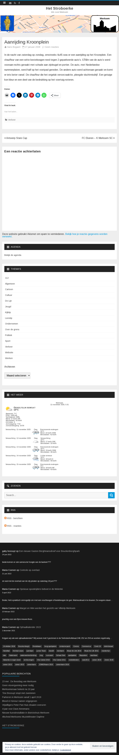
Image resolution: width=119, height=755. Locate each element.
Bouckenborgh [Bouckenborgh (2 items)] (23, 646)
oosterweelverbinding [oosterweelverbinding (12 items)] (28, 655)
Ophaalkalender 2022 (30, 627)
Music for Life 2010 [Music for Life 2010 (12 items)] (74, 651)
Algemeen (10, 283)
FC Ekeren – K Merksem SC (98, 138)
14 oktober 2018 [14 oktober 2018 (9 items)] (9, 646)
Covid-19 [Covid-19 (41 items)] (97, 646)
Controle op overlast (30, 570)
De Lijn (8, 301)
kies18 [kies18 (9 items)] (51, 651)
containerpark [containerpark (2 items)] (65, 646)
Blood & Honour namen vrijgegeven (19, 701)
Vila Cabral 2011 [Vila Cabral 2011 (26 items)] (59, 660)
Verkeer (12, 120)
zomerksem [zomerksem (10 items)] (31, 664)
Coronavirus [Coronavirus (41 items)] (86, 646)
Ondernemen (11, 323)
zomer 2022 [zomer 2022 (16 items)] (19, 664)
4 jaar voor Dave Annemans (15, 709)
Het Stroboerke (59, 8)
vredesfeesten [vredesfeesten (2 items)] (74, 660)
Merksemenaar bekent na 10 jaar (18, 689)
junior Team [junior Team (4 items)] (41, 651)
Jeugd (8, 306)
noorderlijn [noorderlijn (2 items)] (106, 651)
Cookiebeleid (65, 750)
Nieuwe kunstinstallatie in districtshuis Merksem (25, 712)
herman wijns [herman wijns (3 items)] (18, 651)
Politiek (8, 335)
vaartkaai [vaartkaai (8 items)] (93, 655)
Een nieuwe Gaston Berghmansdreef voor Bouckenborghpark (49, 551)
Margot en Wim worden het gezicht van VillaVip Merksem (47, 608)
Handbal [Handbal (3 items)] (6, 651)
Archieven (9, 367)
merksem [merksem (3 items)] (60, 651)
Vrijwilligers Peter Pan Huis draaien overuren (24, 705)
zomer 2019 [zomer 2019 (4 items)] (96, 660)
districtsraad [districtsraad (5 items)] (108, 646)
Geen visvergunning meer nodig (18, 685)
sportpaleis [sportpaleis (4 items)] (72, 655)
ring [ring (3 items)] (41, 655)
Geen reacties (52, 47)
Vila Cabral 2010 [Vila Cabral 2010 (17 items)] (43, 660)
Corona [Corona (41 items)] (76, 646)
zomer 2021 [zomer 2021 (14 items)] (7, 664)
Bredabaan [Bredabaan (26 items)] (37, 646)
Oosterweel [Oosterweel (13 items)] (13, 655)
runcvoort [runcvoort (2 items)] (49, 655)
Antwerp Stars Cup (15, 138)
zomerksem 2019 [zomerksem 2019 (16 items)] (62, 664)
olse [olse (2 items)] (4, 655)
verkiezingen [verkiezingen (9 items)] (29, 660)
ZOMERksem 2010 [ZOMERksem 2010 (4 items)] (46, 664)
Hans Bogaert (13, 47)
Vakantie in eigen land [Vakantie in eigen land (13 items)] (11, 660)
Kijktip (8, 312)
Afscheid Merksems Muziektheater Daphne (23, 716)
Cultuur (8, 295)
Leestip (8, 318)
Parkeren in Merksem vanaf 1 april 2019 (21, 697)
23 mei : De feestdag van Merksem (19, 681)
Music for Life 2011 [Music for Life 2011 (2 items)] (91, 651)
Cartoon (9, 289)
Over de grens (12, 329)
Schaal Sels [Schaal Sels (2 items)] (60, 655)
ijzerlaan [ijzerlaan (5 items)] (29, 651)
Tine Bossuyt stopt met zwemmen (18, 693)
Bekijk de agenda (12, 255)
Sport (7, 341)
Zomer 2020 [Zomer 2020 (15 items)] (108, 660)
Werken (9, 358)
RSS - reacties (12, 526)
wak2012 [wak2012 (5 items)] (85, 660)
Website (9, 352)
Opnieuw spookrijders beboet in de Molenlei (41, 589)
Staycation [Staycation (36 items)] (83, 655)
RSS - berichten (13, 518)
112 (7, 278)
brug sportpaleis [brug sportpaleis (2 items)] (50, 646)
